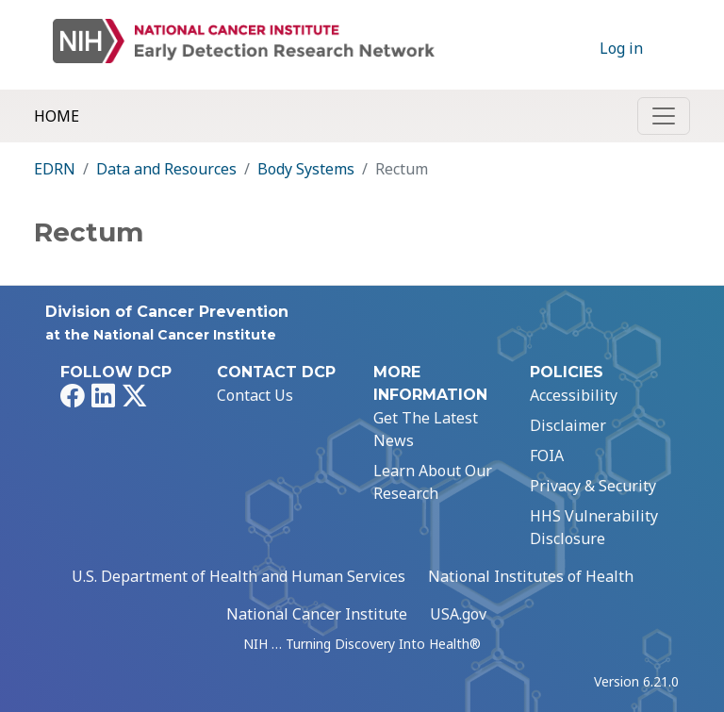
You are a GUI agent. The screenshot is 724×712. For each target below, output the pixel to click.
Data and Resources (166, 168)
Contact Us (255, 395)
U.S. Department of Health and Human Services (238, 576)
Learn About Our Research (432, 482)
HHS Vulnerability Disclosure (594, 527)
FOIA (547, 455)
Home (56, 116)
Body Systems (305, 168)
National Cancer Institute (316, 614)
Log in (621, 48)
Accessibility (573, 395)
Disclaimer (568, 425)
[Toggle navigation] (663, 116)
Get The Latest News (425, 429)
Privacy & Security (593, 485)
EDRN (54, 168)
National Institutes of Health (531, 576)
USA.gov (458, 614)
